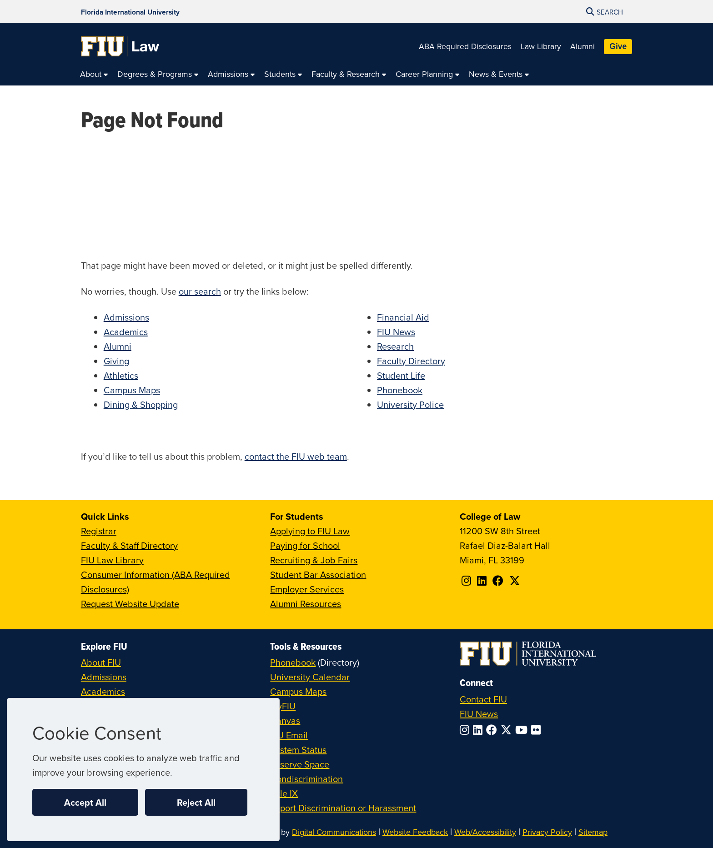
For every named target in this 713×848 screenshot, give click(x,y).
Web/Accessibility (485, 832)
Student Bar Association (318, 574)
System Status (298, 749)
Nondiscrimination (306, 778)
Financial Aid (403, 317)
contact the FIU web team (296, 456)
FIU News (396, 331)
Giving (116, 360)
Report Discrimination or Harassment (343, 807)
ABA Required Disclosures (465, 46)
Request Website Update (130, 603)
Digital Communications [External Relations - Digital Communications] (334, 832)
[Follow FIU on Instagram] (466, 729)
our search (200, 291)
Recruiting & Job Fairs (313, 560)
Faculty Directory (411, 360)
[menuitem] (94, 74)
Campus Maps (132, 389)
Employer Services (307, 589)
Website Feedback (415, 832)
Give (618, 46)
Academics (126, 331)
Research (395, 346)
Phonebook (399, 389)
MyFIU (283, 706)
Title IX (284, 793)
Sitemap (593, 832)
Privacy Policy (547, 832)
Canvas (285, 720)
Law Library (541, 46)
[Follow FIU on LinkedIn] (479, 729)
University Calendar (310, 676)
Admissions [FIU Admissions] (103, 676)
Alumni (582, 46)
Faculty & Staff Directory (129, 545)
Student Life (401, 375)
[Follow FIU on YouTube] (523, 729)
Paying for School (305, 545)
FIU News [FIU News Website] (479, 713)
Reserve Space (299, 764)
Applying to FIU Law (310, 530)
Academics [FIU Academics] (103, 691)
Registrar (98, 530)
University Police (410, 404)
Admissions (126, 317)
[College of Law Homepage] (120, 46)
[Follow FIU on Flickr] (537, 729)
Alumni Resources (305, 603)
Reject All (196, 802)
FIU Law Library (112, 560)
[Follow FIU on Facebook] (493, 729)
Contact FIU (483, 699)
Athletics (121, 375)
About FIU (101, 662)
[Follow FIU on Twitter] (508, 729)
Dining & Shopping (141, 404)
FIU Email (289, 735)
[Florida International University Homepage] (130, 11)
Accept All (85, 802)
